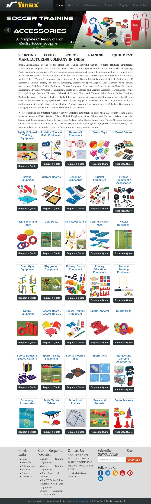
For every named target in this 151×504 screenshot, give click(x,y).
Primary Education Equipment (99, 269)
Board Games (123, 132)
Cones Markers (124, 400)
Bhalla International (81, 501)
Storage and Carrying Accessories (123, 358)
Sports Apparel (99, 311)
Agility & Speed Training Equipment (27, 135)
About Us (72, 5)
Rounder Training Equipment (123, 269)
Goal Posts (51, 221)
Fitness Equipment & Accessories (124, 180)
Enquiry (124, 5)
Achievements (91, 5)
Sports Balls (123, 311)
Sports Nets (99, 355)
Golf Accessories (75, 221)
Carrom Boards (51, 177)
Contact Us (139, 5)
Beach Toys (99, 132)
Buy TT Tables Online (52, 480)
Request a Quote (27, 166)
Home (59, 5)
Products (109, 5)
